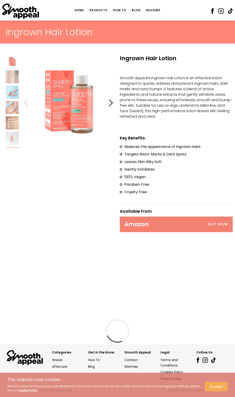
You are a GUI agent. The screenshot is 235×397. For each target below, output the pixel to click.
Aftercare (59, 366)
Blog (136, 10)
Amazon (176, 224)
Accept (216, 386)
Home (79, 10)
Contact (131, 360)
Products (98, 10)
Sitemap (131, 366)
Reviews (153, 10)
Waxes (57, 360)
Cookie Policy (28, 390)
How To (119, 10)
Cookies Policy (171, 372)
